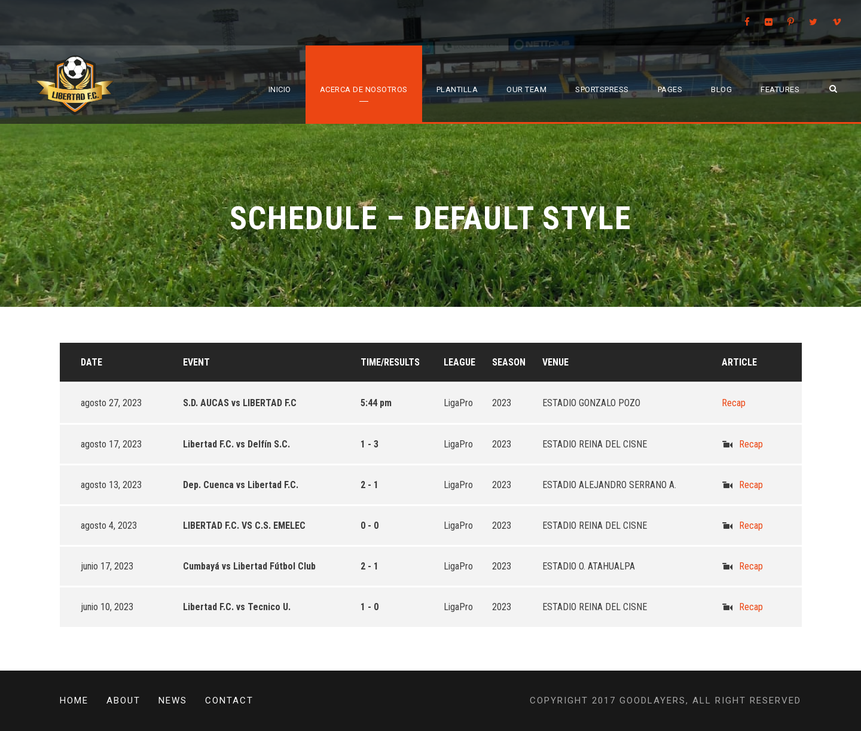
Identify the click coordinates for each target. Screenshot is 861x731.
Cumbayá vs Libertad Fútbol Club (249, 566)
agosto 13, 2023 (111, 485)
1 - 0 (369, 607)
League (459, 362)
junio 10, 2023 (107, 607)
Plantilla (457, 89)
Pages (670, 89)
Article (739, 362)
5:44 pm (376, 403)
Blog (721, 89)
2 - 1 (369, 485)
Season (509, 362)
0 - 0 (369, 525)
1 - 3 (369, 444)
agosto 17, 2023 (111, 444)
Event (196, 362)
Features (780, 89)
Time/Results (390, 362)
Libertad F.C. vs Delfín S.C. (236, 444)
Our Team (526, 89)
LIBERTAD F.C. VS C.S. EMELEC (244, 525)
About (123, 700)
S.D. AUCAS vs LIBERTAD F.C (240, 403)
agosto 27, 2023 (111, 403)
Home (74, 700)
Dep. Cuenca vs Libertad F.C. (240, 485)
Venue (555, 362)
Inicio (279, 89)
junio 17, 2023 (107, 566)
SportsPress (602, 89)
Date (91, 362)
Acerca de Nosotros (364, 89)
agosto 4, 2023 (109, 525)
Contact (229, 700)
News (172, 700)
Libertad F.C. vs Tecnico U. (237, 607)
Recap (734, 403)
